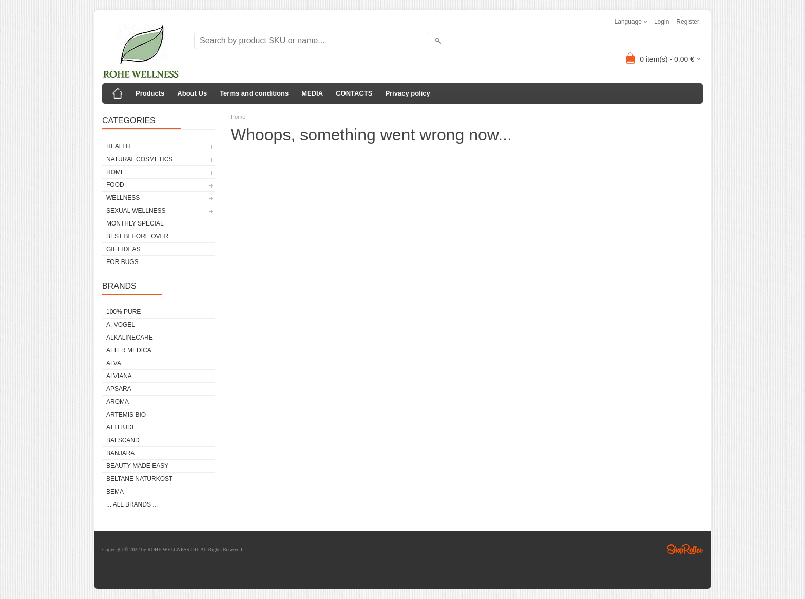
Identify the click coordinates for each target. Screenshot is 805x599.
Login (661, 21)
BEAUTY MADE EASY (137, 466)
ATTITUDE (121, 427)
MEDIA (312, 93)
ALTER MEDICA (128, 350)
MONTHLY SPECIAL (135, 223)
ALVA (113, 363)
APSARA (118, 388)
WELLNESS (123, 197)
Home (238, 117)
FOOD (115, 185)
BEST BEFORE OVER (137, 236)
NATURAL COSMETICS (139, 159)
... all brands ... (132, 504)
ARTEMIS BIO (126, 414)
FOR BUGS (122, 262)
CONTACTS (354, 93)
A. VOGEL (120, 324)
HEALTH (118, 146)
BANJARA (120, 453)
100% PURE (123, 311)
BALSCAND (123, 440)
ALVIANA (119, 376)
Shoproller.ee (685, 549)
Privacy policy (407, 93)
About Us (192, 93)
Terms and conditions (254, 93)
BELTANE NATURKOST (139, 478)
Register (687, 21)
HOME (115, 172)
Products (150, 93)
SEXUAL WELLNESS (136, 210)
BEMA (115, 491)
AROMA (117, 401)
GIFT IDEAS (123, 249)
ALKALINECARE (129, 337)
